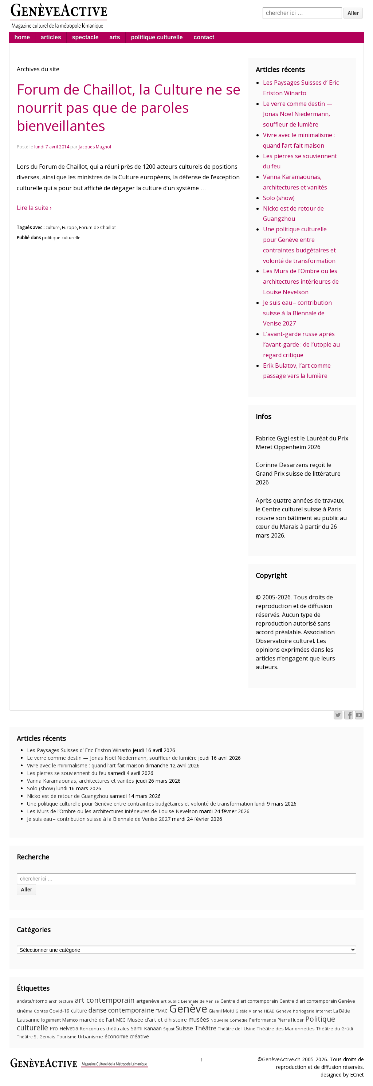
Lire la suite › (34, 208)
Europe (69, 227)
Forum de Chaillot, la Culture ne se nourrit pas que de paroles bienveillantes (128, 107)
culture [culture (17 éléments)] (79, 1010)
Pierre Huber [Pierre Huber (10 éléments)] (291, 1020)
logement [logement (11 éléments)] (51, 1020)
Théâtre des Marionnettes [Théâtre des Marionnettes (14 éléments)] (286, 1028)
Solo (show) (279, 198)
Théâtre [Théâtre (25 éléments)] (205, 1028)
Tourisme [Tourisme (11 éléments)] (66, 1037)
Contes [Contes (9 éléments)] (41, 1011)
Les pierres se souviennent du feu (66, 773)
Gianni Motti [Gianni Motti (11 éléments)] (221, 1011)
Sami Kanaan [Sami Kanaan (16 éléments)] (146, 1028)
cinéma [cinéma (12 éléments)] (24, 1011)
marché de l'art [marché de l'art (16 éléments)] (97, 1019)
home (22, 37)
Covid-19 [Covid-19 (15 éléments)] (59, 1010)
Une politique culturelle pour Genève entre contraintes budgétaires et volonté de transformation (140, 803)
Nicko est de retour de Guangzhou (67, 795)
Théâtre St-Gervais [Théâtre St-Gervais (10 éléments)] (36, 1036)
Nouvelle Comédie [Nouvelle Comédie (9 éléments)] (229, 1020)
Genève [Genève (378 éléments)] (188, 1008)
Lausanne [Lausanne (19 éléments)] (28, 1019)
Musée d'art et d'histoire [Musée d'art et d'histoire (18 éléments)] (157, 1019)
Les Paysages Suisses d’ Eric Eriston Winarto (79, 750)
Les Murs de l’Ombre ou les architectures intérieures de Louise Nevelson (301, 281)
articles (51, 37)
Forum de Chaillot (97, 227)
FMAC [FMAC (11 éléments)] (162, 1011)
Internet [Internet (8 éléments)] (324, 1011)
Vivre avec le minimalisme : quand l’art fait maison (85, 765)
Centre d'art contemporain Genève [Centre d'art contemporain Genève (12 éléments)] (317, 1001)
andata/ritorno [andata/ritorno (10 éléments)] (32, 1001)
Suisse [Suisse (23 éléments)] (184, 1028)
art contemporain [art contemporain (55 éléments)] (105, 1000)
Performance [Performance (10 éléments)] (262, 1020)
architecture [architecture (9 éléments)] (61, 1001)
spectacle (85, 37)
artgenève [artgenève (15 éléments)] (148, 1001)
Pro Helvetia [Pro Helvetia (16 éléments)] (64, 1028)
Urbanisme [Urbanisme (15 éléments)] (90, 1036)
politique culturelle (157, 37)
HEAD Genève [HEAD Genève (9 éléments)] (277, 1011)
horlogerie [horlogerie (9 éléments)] (303, 1011)
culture (53, 227)
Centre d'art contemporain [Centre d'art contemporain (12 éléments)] (249, 1001)
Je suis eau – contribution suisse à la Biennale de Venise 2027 (297, 313)
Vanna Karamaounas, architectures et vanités (80, 780)
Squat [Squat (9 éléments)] (168, 1028)
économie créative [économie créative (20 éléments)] (127, 1036)
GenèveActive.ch (281, 1059)
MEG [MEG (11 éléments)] (121, 1020)
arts (114, 37)
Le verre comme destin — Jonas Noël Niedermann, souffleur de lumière (297, 114)
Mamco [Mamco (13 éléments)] (70, 1020)
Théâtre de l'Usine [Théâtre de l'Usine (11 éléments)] (236, 1029)
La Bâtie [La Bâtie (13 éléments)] (341, 1010)
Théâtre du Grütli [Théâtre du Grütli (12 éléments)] (334, 1029)
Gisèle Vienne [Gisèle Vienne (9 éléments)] (249, 1011)
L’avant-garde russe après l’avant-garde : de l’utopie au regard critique (301, 344)
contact (204, 37)
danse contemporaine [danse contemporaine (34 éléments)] (121, 1010)
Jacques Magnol (95, 147)
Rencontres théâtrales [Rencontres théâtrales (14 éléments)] (104, 1028)
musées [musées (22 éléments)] (198, 1019)
